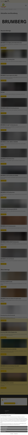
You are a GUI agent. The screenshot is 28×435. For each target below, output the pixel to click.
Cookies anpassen (3, 431)
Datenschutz (16, 433)
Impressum (11, 433)
